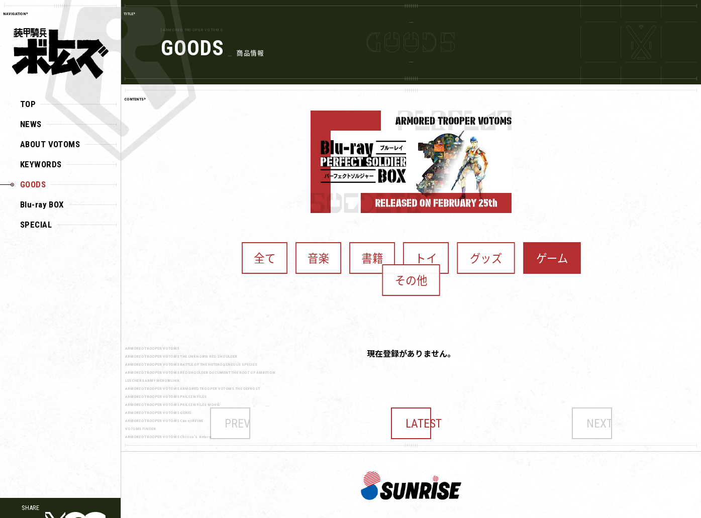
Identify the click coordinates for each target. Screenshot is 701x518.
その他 (527, 250)
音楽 (327, 250)
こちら (624, 507)
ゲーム (483, 250)
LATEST (411, 393)
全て (290, 250)
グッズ (439, 250)
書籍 (363, 250)
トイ (399, 250)
